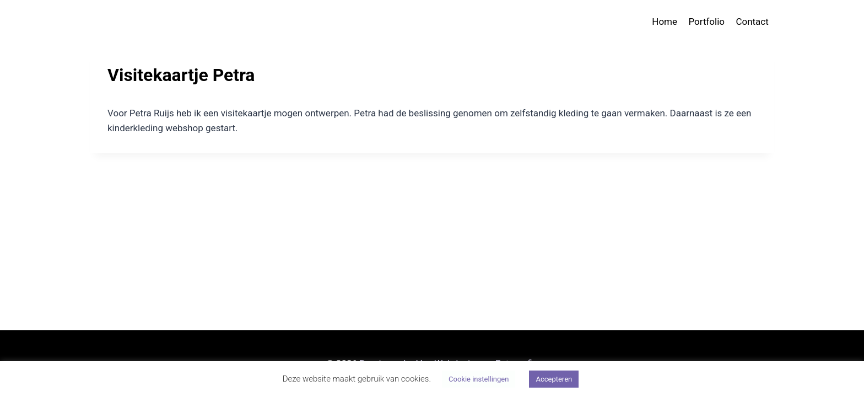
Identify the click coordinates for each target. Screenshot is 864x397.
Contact (752, 21)
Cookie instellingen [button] (479, 379)
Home (664, 21)
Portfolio (706, 21)
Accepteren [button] (554, 379)
